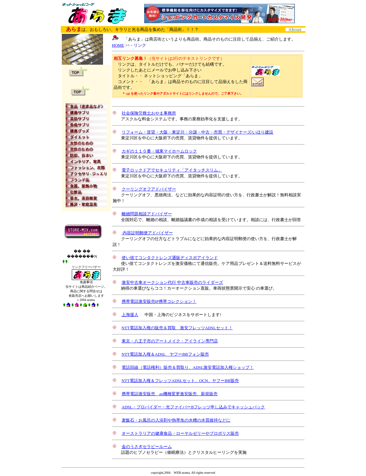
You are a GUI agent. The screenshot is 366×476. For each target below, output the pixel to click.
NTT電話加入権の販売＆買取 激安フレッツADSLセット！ (177, 327)
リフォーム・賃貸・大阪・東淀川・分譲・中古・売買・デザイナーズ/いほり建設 (198, 132)
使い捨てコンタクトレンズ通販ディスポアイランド (170, 257)
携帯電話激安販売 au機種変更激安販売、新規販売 (170, 393)
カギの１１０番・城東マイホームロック (159, 151)
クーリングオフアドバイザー (149, 189)
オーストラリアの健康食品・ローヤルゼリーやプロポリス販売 (180, 433)
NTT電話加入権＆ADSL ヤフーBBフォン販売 (165, 354)
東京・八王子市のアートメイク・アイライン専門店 (170, 341)
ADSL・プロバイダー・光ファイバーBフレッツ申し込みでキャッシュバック (193, 407)
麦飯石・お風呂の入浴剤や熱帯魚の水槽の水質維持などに (176, 420)
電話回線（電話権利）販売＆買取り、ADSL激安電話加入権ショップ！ (188, 367)
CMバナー (219, 13)
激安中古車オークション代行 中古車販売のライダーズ (172, 282)
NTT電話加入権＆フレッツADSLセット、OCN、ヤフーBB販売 (180, 380)
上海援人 (130, 314)
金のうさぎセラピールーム (147, 446)
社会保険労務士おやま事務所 (149, 113)
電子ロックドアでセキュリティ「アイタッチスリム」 (172, 170)
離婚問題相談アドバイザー (147, 213)
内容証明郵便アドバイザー (147, 232)
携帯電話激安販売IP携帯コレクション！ (159, 301)
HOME (118, 45)
